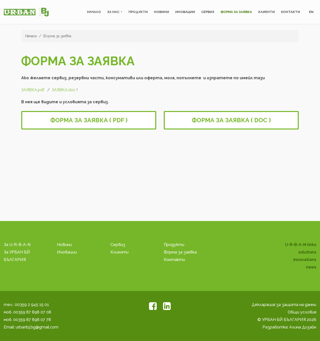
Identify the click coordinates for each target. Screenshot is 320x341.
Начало (94, 12)
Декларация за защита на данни (284, 304)
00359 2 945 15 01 (32, 304)
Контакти (290, 12)
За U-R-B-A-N (17, 244)
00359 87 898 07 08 (32, 312)
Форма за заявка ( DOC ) (231, 120)
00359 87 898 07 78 (32, 319)
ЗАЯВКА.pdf (32, 90)
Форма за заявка (236, 12)
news (311, 267)
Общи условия (302, 312)
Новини (161, 12)
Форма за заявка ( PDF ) (89, 120)
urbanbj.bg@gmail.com (37, 327)
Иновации (185, 12)
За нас (113, 12)
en (311, 12)
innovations (304, 259)
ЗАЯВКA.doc (64, 90)
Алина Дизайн (302, 327)
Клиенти (266, 12)
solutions (307, 252)
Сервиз (207, 12)
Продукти (138, 12)
